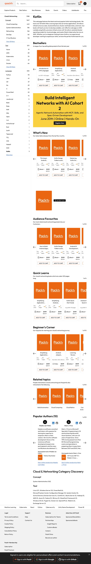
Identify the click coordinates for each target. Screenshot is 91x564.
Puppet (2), (47, 501)
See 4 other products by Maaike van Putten (48, 464)
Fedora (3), (48, 498)
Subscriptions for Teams (53, 517)
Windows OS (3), (38, 501)
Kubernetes (23, 507)
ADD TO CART (43, 85)
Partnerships (49, 520)
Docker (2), (54, 501)
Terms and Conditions (11, 517)
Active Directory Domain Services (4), (45, 495)
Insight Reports (52, 524)
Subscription (71, 4)
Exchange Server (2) (39, 503)
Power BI (81, 507)
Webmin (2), (71, 501)
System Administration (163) (42, 481)
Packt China (49, 534)
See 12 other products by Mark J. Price (71, 464)
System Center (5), (72, 493)
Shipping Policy (9, 527)
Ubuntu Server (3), (71, 495)
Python (40, 507)
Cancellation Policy (11, 531)
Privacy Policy (9, 520)
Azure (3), (42, 498)
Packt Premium (9, 550)
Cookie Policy (9, 524)
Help (26, 517)
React (32, 507)
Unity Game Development (66, 507)
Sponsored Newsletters (73, 517)
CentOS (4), (61, 495)
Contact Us (28, 520)
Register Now (59, 123)
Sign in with (23, 559)
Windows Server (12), (46, 490)
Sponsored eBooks (71, 520)
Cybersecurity (50, 507)
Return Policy (9, 534)
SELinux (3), (56, 498)
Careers (48, 531)
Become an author (51, 538)
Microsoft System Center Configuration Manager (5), (49, 493)
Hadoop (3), (81, 495)
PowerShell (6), (58, 490)
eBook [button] (41, 79)
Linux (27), (36, 490)
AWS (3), (35, 498)
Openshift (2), (63, 501)
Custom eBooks (52, 527)
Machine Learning (10, 507)
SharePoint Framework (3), (68, 498)
